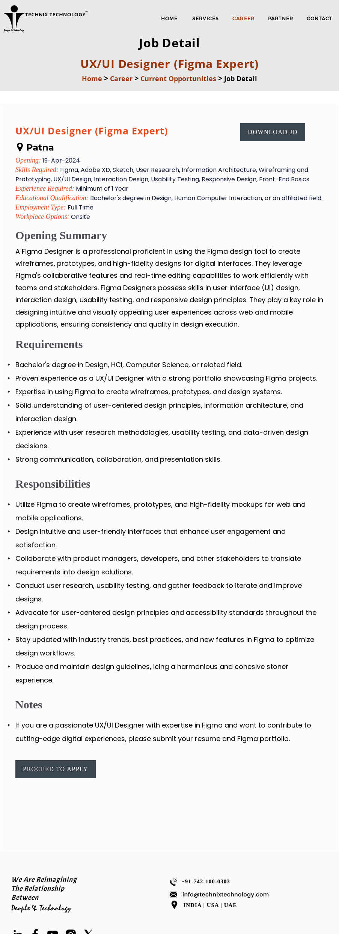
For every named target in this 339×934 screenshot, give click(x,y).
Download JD (272, 132)
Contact (319, 18)
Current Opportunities (178, 78)
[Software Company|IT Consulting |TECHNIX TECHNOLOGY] (46, 30)
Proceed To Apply (55, 769)
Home (92, 78)
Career (121, 78)
